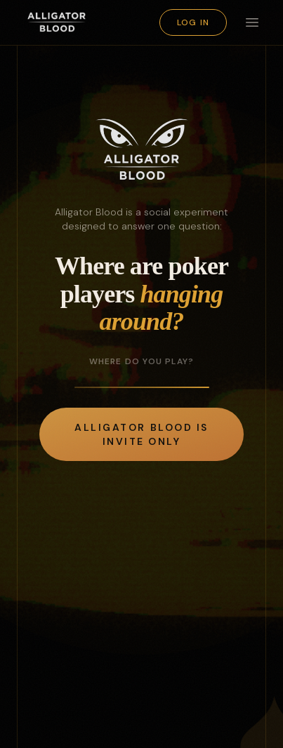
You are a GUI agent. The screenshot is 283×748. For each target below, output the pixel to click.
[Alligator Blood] (57, 22)
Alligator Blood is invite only (141, 434)
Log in (193, 22)
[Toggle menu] (252, 22)
